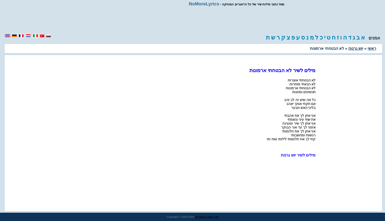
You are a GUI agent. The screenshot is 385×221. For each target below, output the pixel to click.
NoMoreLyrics (204, 3)
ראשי (372, 48)
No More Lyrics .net (207, 216)
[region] (192, 20)
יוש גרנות (355, 48)
